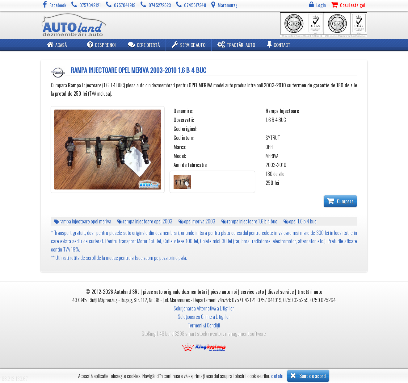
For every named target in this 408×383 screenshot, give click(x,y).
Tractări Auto (236, 44)
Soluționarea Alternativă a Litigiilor (204, 308)
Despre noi (101, 44)
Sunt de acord (308, 376)
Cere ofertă (144, 44)
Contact (278, 44)
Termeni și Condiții (204, 325)
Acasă (57, 44)
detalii (277, 376)
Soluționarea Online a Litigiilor (204, 316)
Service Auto (188, 44)
